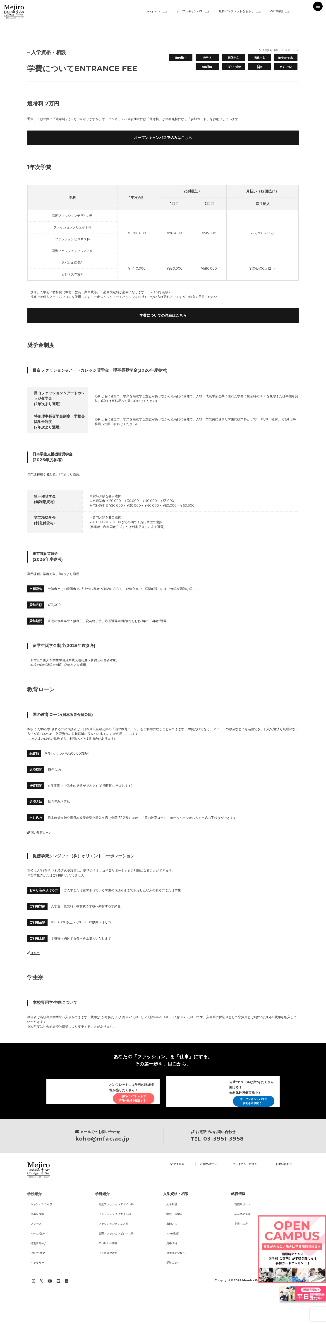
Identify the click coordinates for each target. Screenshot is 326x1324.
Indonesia (286, 57)
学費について (290, 50)
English (181, 57)
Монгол (286, 66)
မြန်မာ (259, 66)
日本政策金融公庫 (78, 734)
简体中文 (233, 57)
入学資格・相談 (264, 50)
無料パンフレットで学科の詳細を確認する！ (130, 1118)
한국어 (207, 57)
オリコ (34, 973)
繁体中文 (259, 57)
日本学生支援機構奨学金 (55, 472)
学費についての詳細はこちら (163, 331)
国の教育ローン (40, 852)
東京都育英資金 (47, 572)
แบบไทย (207, 66)
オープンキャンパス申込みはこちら (163, 144)
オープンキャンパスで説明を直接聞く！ (249, 1123)
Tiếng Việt (233, 66)
